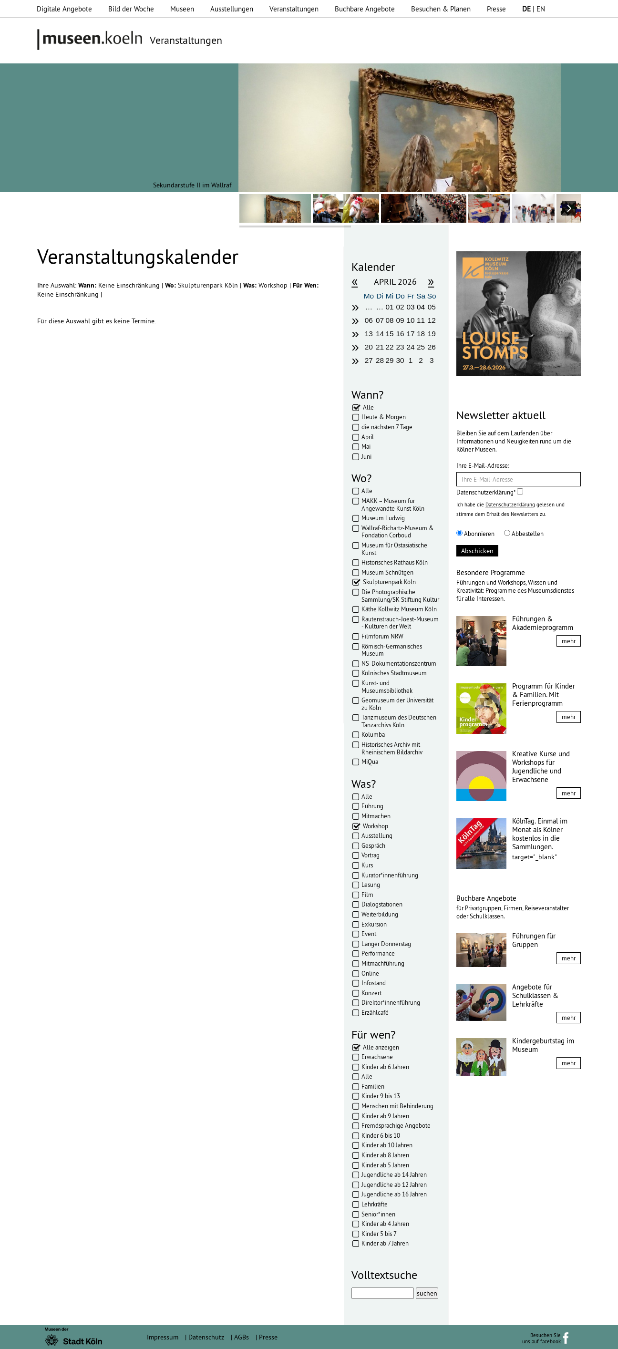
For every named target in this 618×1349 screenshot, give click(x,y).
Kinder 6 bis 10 (380, 1135)
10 (411, 320)
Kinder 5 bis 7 (379, 1233)
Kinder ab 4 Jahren (385, 1223)
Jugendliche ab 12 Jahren (394, 1184)
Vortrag (370, 855)
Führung (372, 806)
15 (389, 334)
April (367, 437)
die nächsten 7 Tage (386, 427)
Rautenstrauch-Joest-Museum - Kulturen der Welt (400, 622)
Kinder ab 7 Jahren (385, 1243)
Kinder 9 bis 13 (380, 1096)
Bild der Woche (131, 8)
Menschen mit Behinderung (397, 1106)
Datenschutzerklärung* (489, 492)
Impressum (162, 1337)
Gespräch (373, 845)
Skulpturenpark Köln (209, 285)
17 (411, 334)
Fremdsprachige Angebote (396, 1125)
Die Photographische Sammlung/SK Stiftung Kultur (400, 595)
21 (380, 347)
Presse (496, 8)
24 (411, 347)
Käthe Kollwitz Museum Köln (399, 609)
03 (411, 307)
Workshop (273, 285)
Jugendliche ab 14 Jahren (394, 1174)
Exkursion (374, 924)
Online (370, 973)
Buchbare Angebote (365, 8)
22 (389, 347)
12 (432, 320)
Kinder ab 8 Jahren (385, 1155)
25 (421, 347)
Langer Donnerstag (386, 943)
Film (367, 894)
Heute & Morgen (383, 417)
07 (380, 320)
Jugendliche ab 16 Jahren (394, 1194)
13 (369, 334)
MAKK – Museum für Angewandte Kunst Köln (392, 504)
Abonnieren (475, 533)
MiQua (369, 761)
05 (432, 307)
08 (389, 320)
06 (369, 320)
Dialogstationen (381, 904)
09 (400, 320)
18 (421, 334)
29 (389, 360)
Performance (378, 953)
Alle (368, 407)
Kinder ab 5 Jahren (385, 1165)
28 (380, 360)
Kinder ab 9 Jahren (385, 1116)
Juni (366, 456)
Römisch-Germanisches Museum (391, 650)
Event (368, 933)
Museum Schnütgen (387, 572)
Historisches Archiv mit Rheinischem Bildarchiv (391, 748)
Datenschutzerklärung (510, 504)
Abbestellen (524, 533)
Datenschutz (206, 1337)
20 (369, 347)
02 (400, 307)
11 (421, 320)
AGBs (241, 1337)
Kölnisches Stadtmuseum (394, 673)
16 (400, 334)
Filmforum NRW (382, 636)
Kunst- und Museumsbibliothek (386, 686)
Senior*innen (378, 1214)
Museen (182, 8)
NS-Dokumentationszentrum (398, 663)
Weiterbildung (379, 914)
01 (389, 307)
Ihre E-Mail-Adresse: (482, 465)
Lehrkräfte (374, 1204)
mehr (569, 641)
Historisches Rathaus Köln (394, 562)
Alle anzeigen (381, 1047)
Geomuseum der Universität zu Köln (397, 703)
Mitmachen (376, 816)
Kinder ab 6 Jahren (385, 1067)
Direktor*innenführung (390, 1002)
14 (380, 334)
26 (432, 347)
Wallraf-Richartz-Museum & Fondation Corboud (397, 531)
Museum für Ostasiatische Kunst (394, 548)
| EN (533, 8)
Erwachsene (377, 1057)
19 (432, 334)
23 (400, 347)
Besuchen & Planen (441, 8)
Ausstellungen (231, 8)
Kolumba (373, 734)
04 (421, 307)
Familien (372, 1086)
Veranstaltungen (294, 8)
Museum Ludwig (383, 518)
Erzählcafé (375, 1012)
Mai (366, 446)
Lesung (370, 884)
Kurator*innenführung (389, 875)
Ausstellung (376, 835)
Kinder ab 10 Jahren (386, 1145)
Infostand (373, 983)
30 (400, 360)
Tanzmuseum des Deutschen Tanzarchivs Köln (398, 721)
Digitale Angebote (64, 8)
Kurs (367, 865)
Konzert (371, 993)
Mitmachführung (382, 963)
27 (369, 360)
